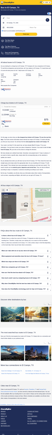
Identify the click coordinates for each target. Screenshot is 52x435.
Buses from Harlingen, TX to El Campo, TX (11, 371)
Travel (29, 418)
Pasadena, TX (33, 389)
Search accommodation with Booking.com (14, 30)
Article (29, 414)
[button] (26, 204)
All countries (32, 423)
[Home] (19, 2)
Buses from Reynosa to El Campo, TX (10, 373)
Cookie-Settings (32, 411)
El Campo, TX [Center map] (44, 190)
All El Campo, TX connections (37, 421)
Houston (26, 389)
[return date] (39, 28)
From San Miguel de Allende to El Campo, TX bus (37, 373)
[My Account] (40, 2)
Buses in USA (10, 404)
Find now (46, 123)
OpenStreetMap (43, 221)
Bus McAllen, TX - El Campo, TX (33, 371)
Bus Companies (32, 416)
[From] (27, 18)
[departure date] (16, 28)
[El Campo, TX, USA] (27, 23)
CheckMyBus (3, 404)
